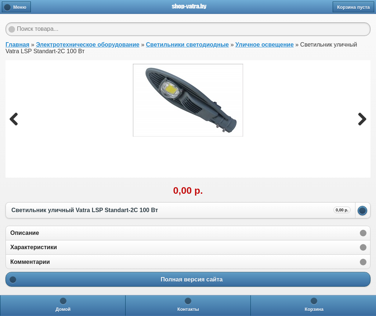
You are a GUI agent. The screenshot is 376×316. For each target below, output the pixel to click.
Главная (17, 44)
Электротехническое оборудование (88, 44)
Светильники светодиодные (187, 44)
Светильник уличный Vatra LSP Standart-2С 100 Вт (181, 210)
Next (359, 119)
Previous (16, 119)
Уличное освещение (264, 44)
